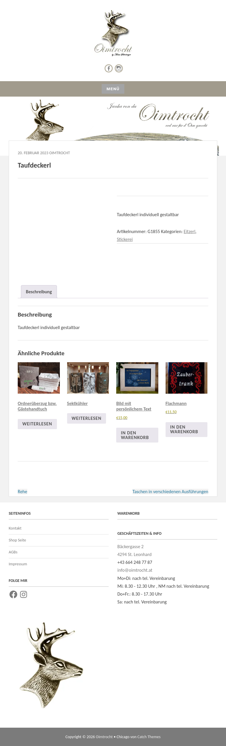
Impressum (18, 564)
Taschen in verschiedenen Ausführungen (170, 491)
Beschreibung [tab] (39, 291)
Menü (112, 89)
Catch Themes (149, 736)
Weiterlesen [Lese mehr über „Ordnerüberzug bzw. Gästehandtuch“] (37, 424)
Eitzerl (189, 231)
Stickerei (125, 239)
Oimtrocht (59, 152)
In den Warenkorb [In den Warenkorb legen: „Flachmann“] (184, 429)
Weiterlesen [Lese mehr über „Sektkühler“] (87, 418)
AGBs (13, 552)
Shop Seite (17, 540)
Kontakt (15, 528)
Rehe (22, 491)
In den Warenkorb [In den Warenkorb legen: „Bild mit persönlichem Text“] (135, 435)
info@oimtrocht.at (134, 570)
